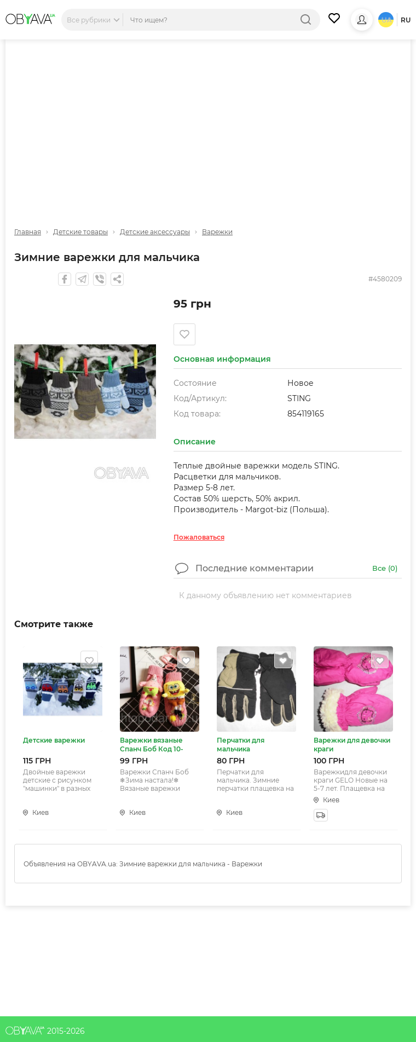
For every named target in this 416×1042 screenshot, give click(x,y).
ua (387, 20)
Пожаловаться (199, 537)
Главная (27, 232)
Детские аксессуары (155, 232)
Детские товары (80, 232)
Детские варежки (54, 740)
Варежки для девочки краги (352, 744)
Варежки (217, 232)
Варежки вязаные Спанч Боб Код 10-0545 (151, 745)
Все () (384, 568)
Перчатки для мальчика (240, 744)
